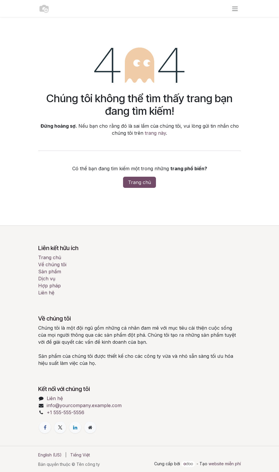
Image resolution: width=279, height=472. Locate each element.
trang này (155, 133)
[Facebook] (45, 427)
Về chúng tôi (52, 264)
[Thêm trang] (90, 427)
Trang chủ (139, 182)
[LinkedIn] (75, 427)
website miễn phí (225, 463)
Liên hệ (46, 293)
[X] (60, 427)
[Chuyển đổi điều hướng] (235, 8)
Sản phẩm (49, 271)
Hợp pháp (49, 286)
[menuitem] (50, 455)
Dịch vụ (46, 278)
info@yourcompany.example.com (84, 405)
